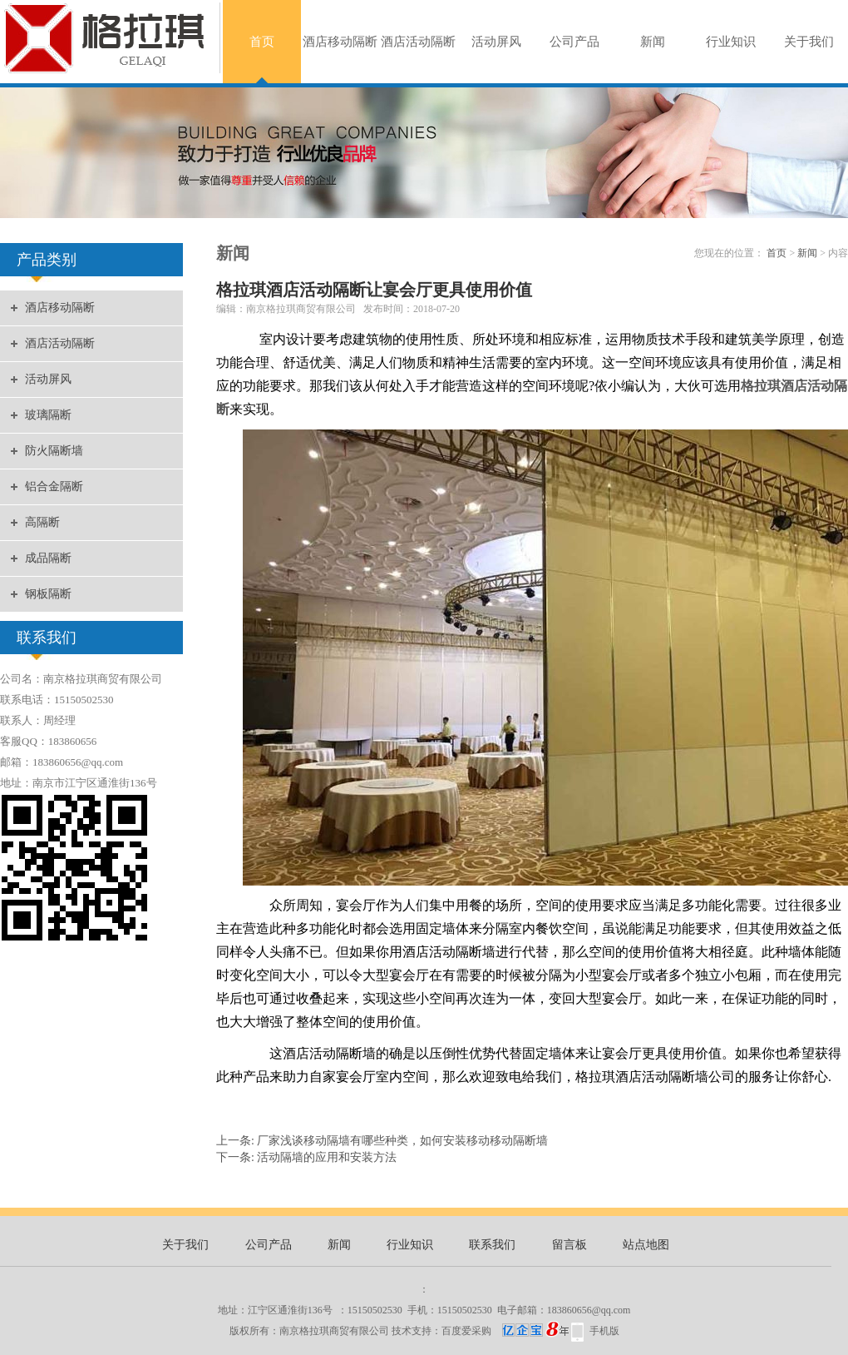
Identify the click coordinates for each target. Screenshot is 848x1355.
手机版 (604, 1331)
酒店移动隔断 (340, 41)
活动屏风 (496, 41)
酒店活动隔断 (418, 41)
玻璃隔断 (48, 415)
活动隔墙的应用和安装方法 (327, 1157)
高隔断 (42, 522)
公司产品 (574, 41)
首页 (261, 41)
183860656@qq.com (589, 1310)
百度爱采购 (505, 1331)
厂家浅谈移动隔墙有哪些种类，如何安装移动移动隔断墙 (402, 1140)
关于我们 (809, 41)
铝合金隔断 (54, 486)
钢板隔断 (48, 594)
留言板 (569, 1244)
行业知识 (731, 41)
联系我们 (492, 1244)
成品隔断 (48, 558)
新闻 (652, 41)
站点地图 (646, 1244)
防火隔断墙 (54, 450)
